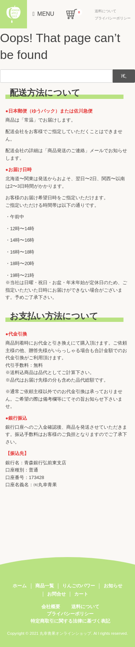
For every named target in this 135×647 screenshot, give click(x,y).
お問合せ (56, 594)
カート (81, 594)
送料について (105, 11)
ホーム (20, 585)
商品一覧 (44, 585)
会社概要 (50, 606)
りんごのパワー (78, 585)
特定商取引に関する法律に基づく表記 (70, 621)
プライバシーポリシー (113, 18)
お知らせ (113, 585)
